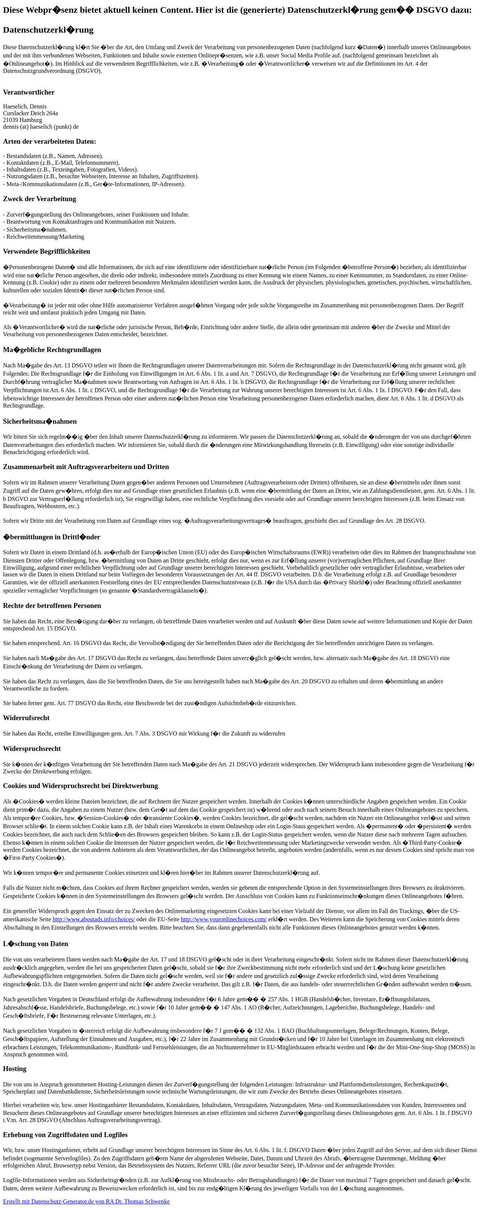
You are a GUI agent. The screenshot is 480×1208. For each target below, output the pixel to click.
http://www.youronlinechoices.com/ (224, 919)
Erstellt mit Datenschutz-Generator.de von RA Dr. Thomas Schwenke (86, 1201)
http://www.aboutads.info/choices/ (93, 919)
